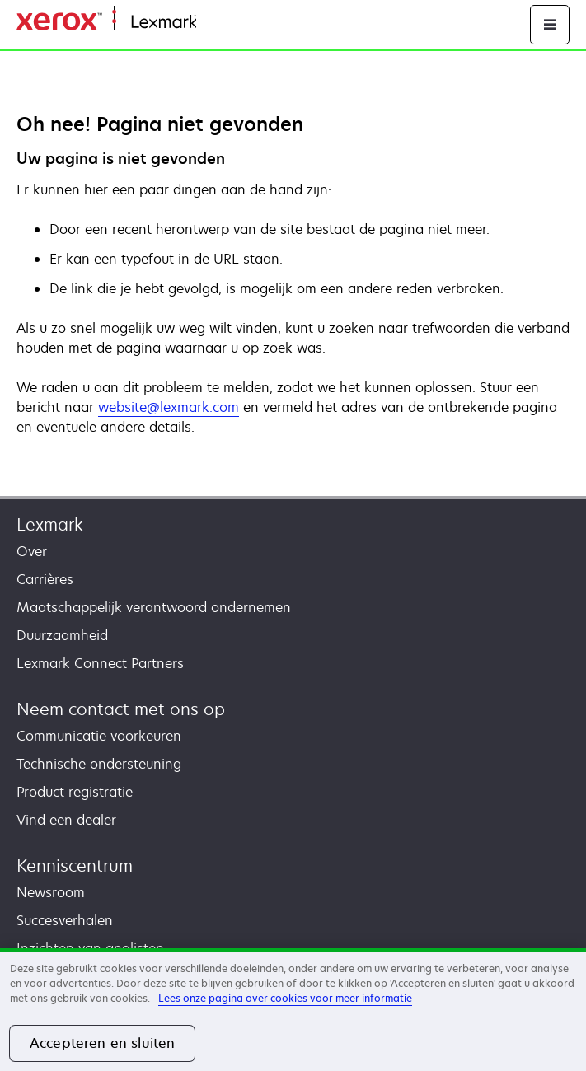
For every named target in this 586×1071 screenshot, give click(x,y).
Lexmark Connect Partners (100, 663)
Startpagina (229, 22)
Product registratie (74, 792)
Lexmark (49, 524)
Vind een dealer (66, 820)
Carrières (44, 579)
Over (31, 551)
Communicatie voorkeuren (98, 736)
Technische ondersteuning (98, 764)
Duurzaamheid (62, 635)
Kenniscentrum (74, 865)
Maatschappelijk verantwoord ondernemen (153, 607)
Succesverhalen (64, 920)
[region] (293, 1009)
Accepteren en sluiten (102, 1043)
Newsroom (50, 892)
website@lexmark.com (168, 407)
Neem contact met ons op (120, 709)
